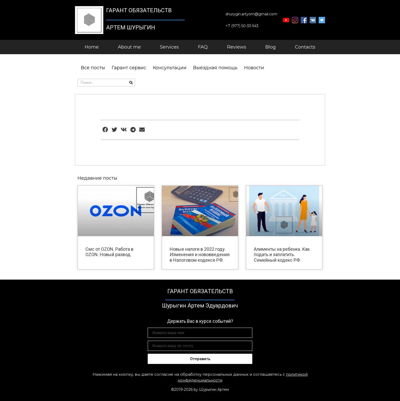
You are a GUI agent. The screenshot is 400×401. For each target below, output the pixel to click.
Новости (254, 68)
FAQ (203, 47)
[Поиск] (131, 82)
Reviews (236, 47)
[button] (251, 14)
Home (92, 47)
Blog (270, 47)
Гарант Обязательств (139, 10)
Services (169, 47)
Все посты (93, 68)
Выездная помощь (215, 68)
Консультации (169, 68)
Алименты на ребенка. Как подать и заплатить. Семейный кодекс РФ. (282, 254)
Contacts (305, 47)
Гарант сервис (129, 68)
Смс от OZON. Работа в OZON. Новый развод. (109, 251)
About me (129, 47)
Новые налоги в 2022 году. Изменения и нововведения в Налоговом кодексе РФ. (200, 254)
